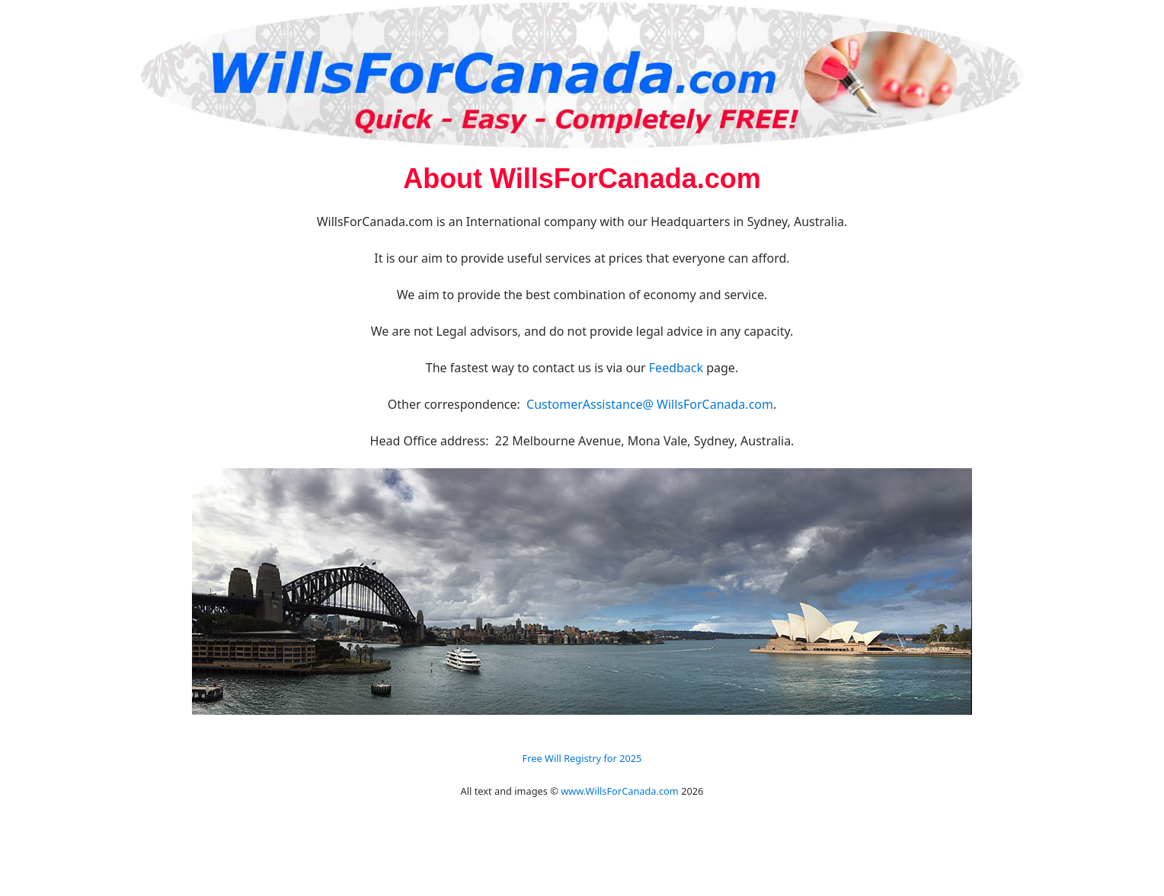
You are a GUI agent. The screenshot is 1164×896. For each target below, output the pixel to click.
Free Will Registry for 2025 (582, 758)
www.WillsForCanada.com (620, 791)
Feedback (676, 367)
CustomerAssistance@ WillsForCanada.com (649, 404)
